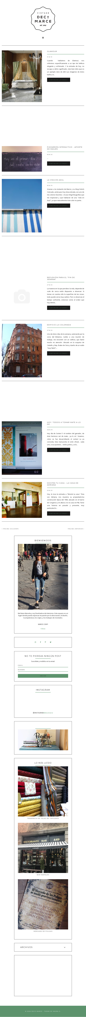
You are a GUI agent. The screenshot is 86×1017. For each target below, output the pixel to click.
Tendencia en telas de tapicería (43, 818)
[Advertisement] (43, 126)
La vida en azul (55, 180)
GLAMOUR (52, 51)
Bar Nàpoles (43, 875)
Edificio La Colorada (59, 325)
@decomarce (48, 713)
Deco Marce (36, 1011)
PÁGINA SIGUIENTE (10, 529)
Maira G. (57, 1011)
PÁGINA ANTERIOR (76, 529)
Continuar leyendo (58, 80)
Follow (43, 629)
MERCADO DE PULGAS (43, 931)
